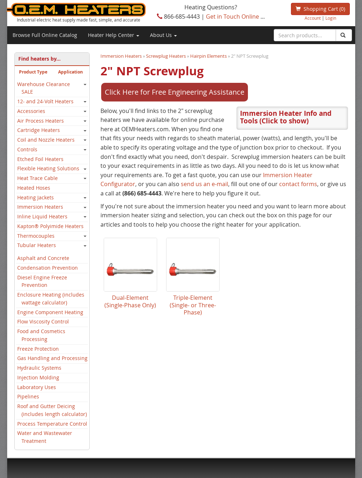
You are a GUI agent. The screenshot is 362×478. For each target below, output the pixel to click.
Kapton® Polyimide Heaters (50, 226)
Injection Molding (38, 377)
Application (70, 72)
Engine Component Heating (50, 312)
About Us (163, 35)
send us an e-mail (147, 230)
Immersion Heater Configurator (165, 221)
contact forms (119, 239)
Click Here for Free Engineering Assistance (174, 92)
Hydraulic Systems (39, 368)
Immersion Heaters (40, 207)
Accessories (31, 111)
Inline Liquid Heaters (42, 216)
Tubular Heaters (36, 245)
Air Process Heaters (40, 121)
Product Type (33, 72)
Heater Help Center (113, 35)
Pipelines (28, 396)
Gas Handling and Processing (52, 358)
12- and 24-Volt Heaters (45, 101)
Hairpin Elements (208, 56)
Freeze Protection (38, 349)
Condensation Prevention (47, 268)
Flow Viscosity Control (43, 321)
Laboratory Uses (36, 387)
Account (313, 18)
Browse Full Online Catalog (45, 35)
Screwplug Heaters (166, 56)
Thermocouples (36, 236)
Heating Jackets (35, 197)
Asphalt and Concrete (43, 258)
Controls (27, 149)
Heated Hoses (33, 188)
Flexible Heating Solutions (48, 168)
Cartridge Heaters (38, 130)
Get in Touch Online (232, 16)
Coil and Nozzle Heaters (46, 140)
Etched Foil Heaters (40, 159)
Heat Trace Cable (37, 178)
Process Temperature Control (52, 424)
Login (330, 18)
